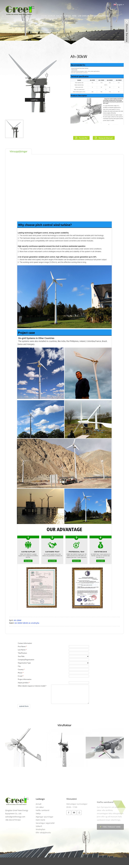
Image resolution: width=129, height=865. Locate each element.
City (19, 666)
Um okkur (83, 16)
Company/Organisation (26, 660)
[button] (10, 747)
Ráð (74, 16)
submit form (23, 706)
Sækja (68, 16)
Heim (43, 16)
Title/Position (22, 653)
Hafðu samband (99, 16)
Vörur (51, 16)
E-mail (20, 676)
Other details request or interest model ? (32, 686)
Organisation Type (24, 663)
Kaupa (59, 16)
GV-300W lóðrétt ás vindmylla (26, 623)
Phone (20, 673)
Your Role (21, 656)
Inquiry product (23, 682)
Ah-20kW (17, 620)
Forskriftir (83, 138)
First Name (22, 646)
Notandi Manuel (106, 138)
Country (20, 669)
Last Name (21, 650)
